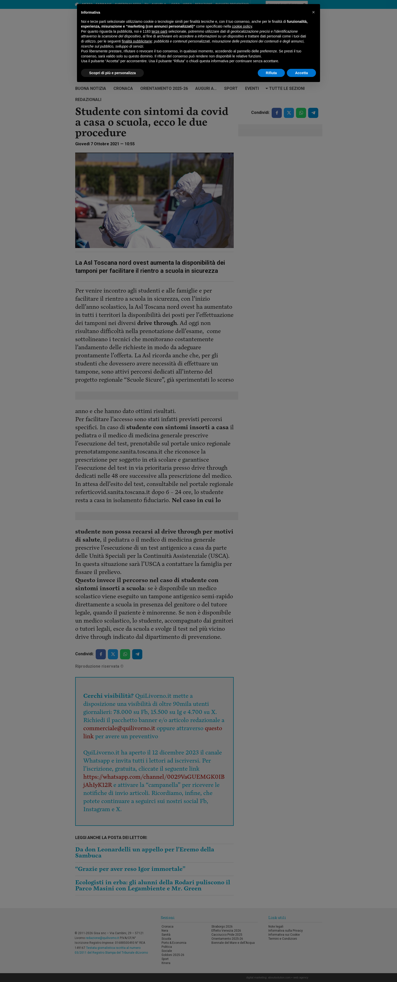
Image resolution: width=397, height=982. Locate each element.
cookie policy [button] (242, 26)
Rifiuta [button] (271, 73)
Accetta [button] (301, 73)
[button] (313, 12)
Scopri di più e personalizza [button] (112, 73)
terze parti (159, 31)
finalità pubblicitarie (137, 41)
